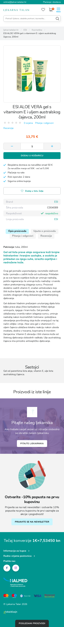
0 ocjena (28, 123)
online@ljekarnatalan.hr (14, 2)
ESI (56, 201)
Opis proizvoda (17, 231)
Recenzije (8, 128)
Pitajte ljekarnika (32, 443)
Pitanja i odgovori (44, 123)
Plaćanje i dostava (52, 2)
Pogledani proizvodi (32, 623)
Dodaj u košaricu (32, 155)
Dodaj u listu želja (32, 191)
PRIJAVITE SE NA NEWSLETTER (32, 521)
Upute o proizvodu (44, 231)
